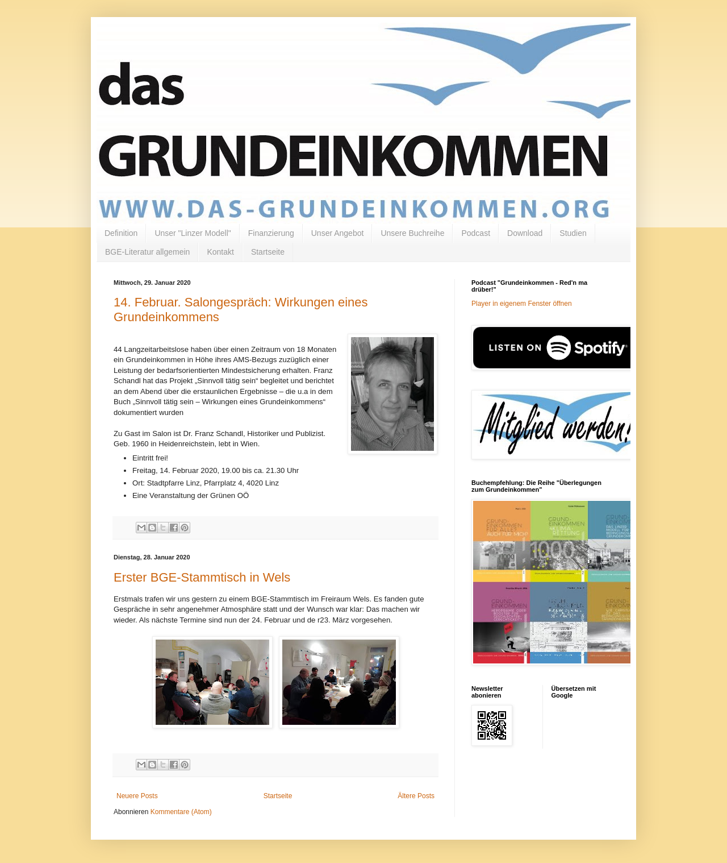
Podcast (475, 233)
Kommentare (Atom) (181, 812)
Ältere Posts (416, 796)
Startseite (268, 251)
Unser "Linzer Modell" (192, 233)
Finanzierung (271, 233)
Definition (121, 233)
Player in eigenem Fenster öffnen (521, 304)
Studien (572, 233)
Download (524, 233)
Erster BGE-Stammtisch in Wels (202, 577)
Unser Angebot (337, 233)
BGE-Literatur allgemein (147, 251)
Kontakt (220, 251)
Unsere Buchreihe (412, 233)
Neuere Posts (137, 796)
